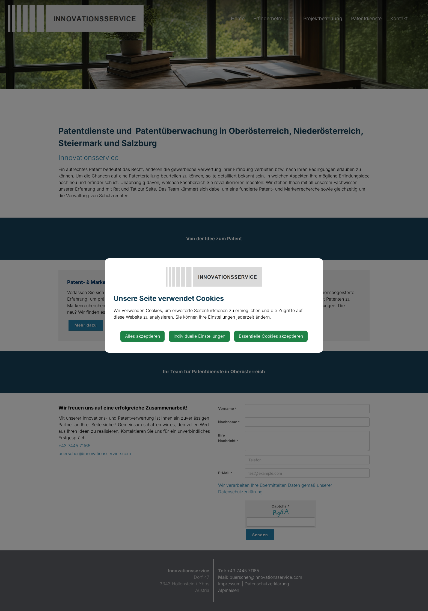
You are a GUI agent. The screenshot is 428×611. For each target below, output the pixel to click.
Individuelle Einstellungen (199, 336)
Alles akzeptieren (142, 336)
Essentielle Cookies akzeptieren (271, 336)
